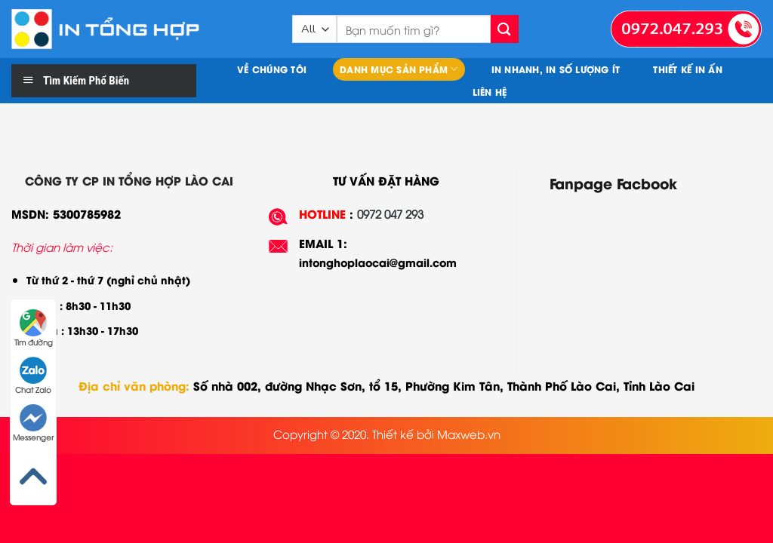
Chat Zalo (33, 375)
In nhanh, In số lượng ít (556, 69)
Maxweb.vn (468, 433)
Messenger (33, 423)
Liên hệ (490, 91)
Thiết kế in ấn (687, 69)
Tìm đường (33, 328)
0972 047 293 (390, 213)
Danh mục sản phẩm (399, 69)
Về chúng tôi (271, 69)
